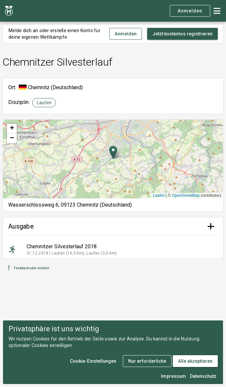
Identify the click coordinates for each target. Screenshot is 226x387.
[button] (113, 152)
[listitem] (113, 249)
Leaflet (159, 195)
